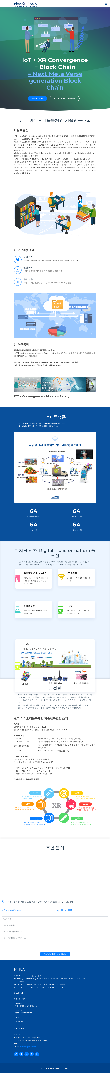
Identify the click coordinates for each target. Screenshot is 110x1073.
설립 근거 (28, 265)
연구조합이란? (19, 999)
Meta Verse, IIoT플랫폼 (65, 98)
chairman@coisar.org (27, 1047)
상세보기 (55, 773)
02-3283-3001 (23, 1044)
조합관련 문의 (19, 1021)
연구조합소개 (37, 98)
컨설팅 (16, 1017)
